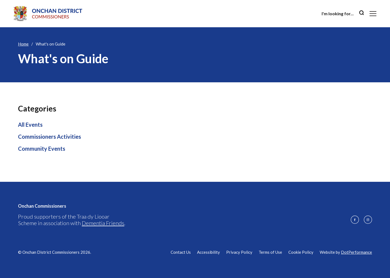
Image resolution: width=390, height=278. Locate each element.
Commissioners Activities (49, 136)
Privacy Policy (239, 252)
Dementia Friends (103, 223)
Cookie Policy (300, 252)
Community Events (41, 148)
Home (23, 43)
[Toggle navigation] (373, 13)
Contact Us (181, 252)
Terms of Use (270, 252)
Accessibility (208, 252)
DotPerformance (356, 252)
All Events (30, 124)
